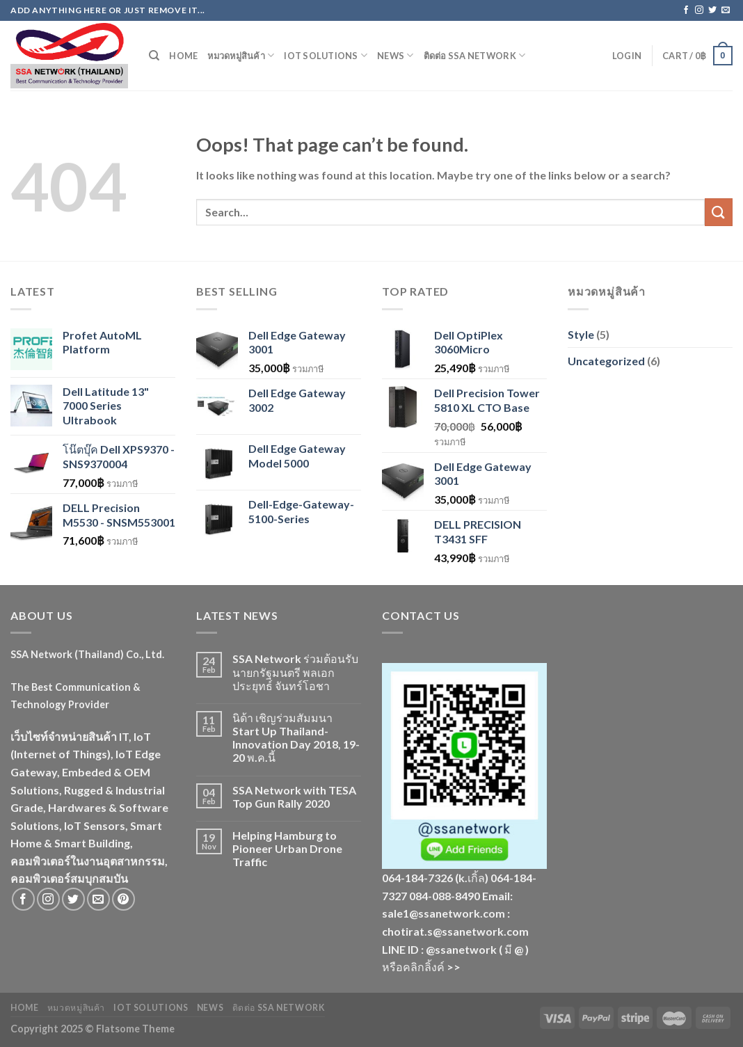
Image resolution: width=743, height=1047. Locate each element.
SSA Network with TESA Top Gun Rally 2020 (294, 796)
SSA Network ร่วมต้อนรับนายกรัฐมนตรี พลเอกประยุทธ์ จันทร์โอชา (295, 672)
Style (581, 334)
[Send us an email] (725, 10)
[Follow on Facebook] (686, 10)
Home (183, 55)
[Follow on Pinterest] (123, 899)
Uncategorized (606, 360)
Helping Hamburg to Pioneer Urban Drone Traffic (287, 848)
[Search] (154, 55)
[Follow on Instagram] (699, 10)
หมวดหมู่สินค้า (240, 55)
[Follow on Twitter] (712, 10)
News (395, 55)
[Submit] (719, 211)
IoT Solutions (325, 55)
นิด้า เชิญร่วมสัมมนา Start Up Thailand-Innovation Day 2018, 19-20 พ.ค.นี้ (296, 738)
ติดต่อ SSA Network (475, 55)
